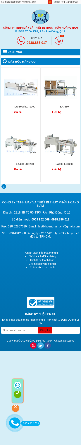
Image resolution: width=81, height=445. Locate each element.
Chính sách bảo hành (42, 267)
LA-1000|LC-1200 (24, 106)
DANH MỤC (15, 51)
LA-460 (64, 106)
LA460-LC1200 (25, 164)
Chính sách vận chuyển (42, 263)
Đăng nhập (72, 1)
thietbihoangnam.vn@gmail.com (20, 2)
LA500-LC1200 (64, 164)
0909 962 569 (30, 423)
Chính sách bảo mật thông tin (42, 252)
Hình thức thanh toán (42, 260)
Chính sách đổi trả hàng (42, 256)
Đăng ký (59, 1)
